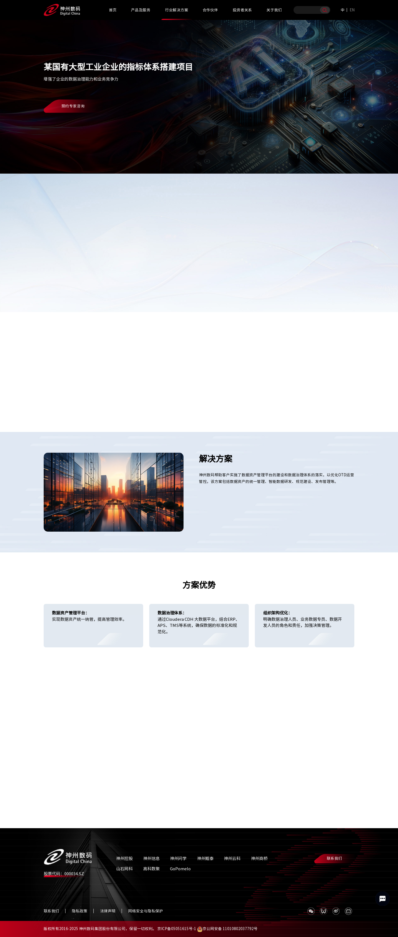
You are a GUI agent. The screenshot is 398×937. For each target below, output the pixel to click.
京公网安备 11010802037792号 (227, 929)
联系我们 (334, 858)
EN (352, 10)
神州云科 (232, 858)
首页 (113, 10)
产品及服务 (140, 10)
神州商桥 (259, 858)
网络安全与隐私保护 (145, 911)
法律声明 (108, 911)
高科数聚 (151, 869)
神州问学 (178, 858)
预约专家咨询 (73, 106)
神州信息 (151, 858)
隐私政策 (79, 911)
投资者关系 (242, 10)
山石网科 (124, 869)
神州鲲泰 (205, 858)
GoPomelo (180, 869)
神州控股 (124, 858)
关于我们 (274, 10)
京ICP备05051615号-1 (176, 929)
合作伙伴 (210, 10)
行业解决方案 (176, 10)
